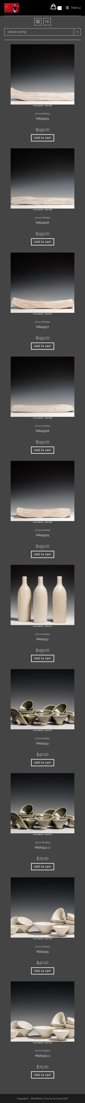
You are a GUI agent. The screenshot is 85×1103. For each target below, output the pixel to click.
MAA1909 (42, 535)
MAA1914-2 (42, 847)
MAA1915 (43, 951)
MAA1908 (42, 431)
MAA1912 (42, 639)
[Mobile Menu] (72, 8)
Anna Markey (42, 113)
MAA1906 (42, 222)
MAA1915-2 (42, 1055)
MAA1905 (42, 118)
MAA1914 (42, 743)
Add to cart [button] (42, 137)
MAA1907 (42, 327)
